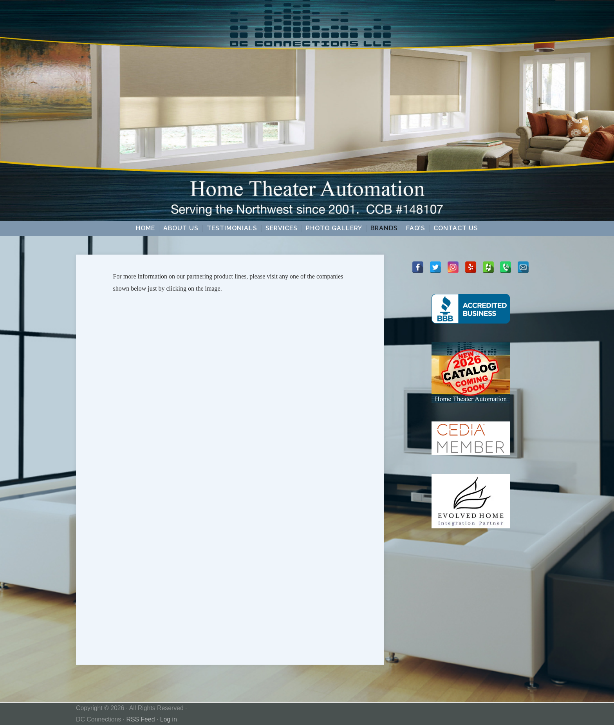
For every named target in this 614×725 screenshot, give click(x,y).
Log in (168, 719)
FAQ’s (415, 228)
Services (281, 228)
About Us (181, 228)
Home (145, 228)
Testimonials (232, 228)
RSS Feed (140, 719)
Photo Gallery (334, 228)
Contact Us (455, 228)
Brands (384, 228)
